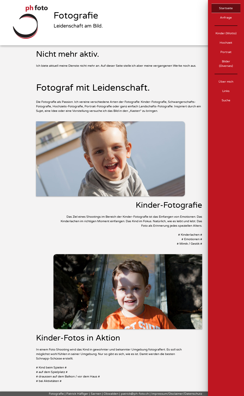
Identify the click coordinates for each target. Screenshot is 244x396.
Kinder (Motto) (225, 33)
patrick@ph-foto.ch (135, 394)
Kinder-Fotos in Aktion (78, 338)
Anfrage (226, 17)
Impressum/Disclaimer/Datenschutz (176, 394)
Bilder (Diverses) (226, 64)
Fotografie (75, 15)
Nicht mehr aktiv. (67, 54)
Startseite (226, 8)
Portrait (225, 52)
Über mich (225, 82)
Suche (226, 100)
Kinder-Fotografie (169, 205)
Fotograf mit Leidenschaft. (93, 87)
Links (226, 91)
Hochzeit (226, 43)
